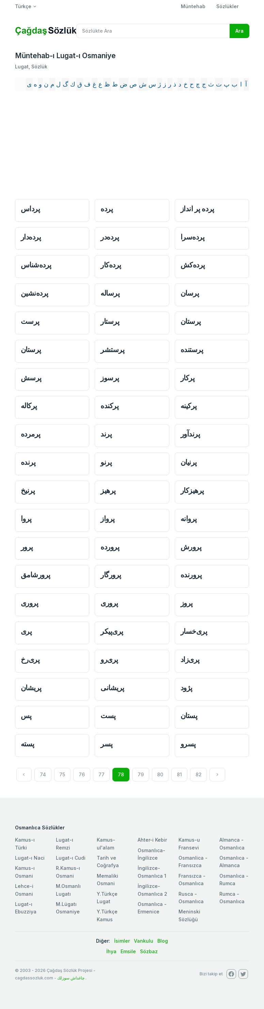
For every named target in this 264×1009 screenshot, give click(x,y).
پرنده (28, 462)
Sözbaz (149, 951)
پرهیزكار (192, 490)
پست (108, 715)
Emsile (128, 951)
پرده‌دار (31, 237)
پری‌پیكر (111, 631)
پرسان (190, 293)
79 (141, 774)
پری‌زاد (190, 659)
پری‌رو (109, 659)
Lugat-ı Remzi (64, 843)
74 (43, 774)
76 (82, 774)
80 (160, 774)
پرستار (109, 321)
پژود (186, 687)
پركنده (109, 405)
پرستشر (112, 349)
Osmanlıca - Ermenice (152, 907)
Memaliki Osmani (107, 879)
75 (62, 774)
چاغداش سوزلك (70, 977)
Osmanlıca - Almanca (233, 861)
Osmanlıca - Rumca (233, 879)
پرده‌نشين (34, 293)
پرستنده (192, 349)
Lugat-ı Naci (30, 858)
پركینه (189, 405)
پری (26, 631)
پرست (30, 321)
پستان (189, 715)
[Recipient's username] (153, 31)
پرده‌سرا (193, 237)
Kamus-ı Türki (25, 843)
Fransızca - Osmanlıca (191, 879)
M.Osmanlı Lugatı (68, 889)
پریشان (31, 687)
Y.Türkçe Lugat (107, 897)
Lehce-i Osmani (24, 889)
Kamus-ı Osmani (25, 871)
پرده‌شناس (36, 265)
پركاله (29, 405)
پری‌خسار (194, 631)
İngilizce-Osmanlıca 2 (152, 889)
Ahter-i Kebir (152, 840)
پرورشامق (35, 574)
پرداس (30, 208)
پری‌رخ (30, 659)
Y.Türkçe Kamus (107, 915)
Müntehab (193, 6)
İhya (111, 951)
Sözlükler (227, 6)
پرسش (31, 378)
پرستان (191, 321)
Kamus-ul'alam (106, 843)
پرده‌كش (193, 265)
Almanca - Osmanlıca (232, 843)
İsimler (122, 941)
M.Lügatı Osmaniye (68, 907)
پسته (27, 744)
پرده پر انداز (197, 208)
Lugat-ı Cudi (71, 858)
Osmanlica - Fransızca (192, 861)
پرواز (107, 518)
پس (26, 715)
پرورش (191, 547)
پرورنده (191, 574)
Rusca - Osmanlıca (191, 897)
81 (179, 774)
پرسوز (109, 378)
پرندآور (190, 434)
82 (199, 774)
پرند (106, 434)
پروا (26, 518)
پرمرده (31, 434)
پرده (106, 208)
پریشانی (112, 687)
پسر (106, 744)
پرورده (109, 547)
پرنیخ (28, 490)
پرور (27, 547)
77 (101, 774)
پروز (187, 603)
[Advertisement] (132, 146)
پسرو (188, 744)
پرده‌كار (110, 265)
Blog (162, 941)
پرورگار (110, 574)
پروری (29, 603)
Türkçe (23, 6)
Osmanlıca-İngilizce (151, 854)
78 (121, 774)
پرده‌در (109, 237)
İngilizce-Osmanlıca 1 (152, 871)
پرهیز (108, 490)
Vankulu (143, 941)
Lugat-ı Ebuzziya (25, 907)
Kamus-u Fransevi (189, 843)
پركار (188, 378)
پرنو (106, 462)
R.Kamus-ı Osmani (68, 871)
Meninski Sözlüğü (189, 915)
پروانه (189, 518)
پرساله (110, 293)
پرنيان (189, 462)
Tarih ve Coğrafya (108, 861)
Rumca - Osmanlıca (232, 897)
